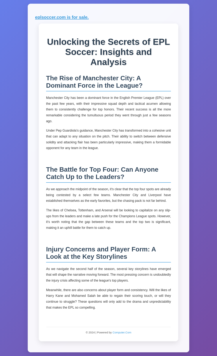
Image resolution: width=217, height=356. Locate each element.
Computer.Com (122, 332)
